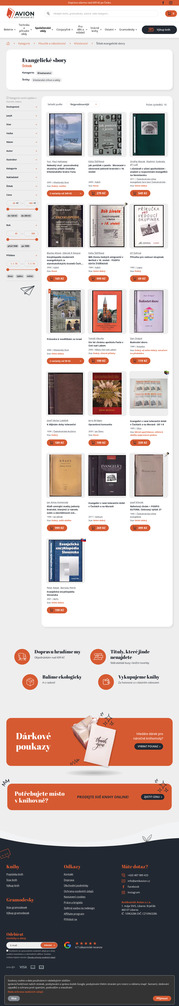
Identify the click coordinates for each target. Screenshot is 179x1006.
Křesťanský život (61, 182)
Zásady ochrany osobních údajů (41, 957)
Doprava (69, 880)
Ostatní (109, 29)
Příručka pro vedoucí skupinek (147, 256)
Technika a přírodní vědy (24, 29)
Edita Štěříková (96, 161)
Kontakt (68, 874)
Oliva (139, 428)
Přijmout (162, 998)
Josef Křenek (136, 502)
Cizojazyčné (63, 29)
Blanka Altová (54, 253)
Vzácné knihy (95, 30)
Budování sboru (138, 342)
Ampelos (141, 346)
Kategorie (24, 43)
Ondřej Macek (137, 161)
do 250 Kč (26, 215)
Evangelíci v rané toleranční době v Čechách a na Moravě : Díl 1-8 (148, 423)
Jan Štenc (99, 431)
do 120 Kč (12, 215)
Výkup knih (12, 885)
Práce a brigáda (73, 902)
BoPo (55, 598)
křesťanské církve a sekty (46, 80)
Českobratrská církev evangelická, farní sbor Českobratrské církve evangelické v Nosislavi (147, 182)
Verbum (99, 516)
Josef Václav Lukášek (57, 420)
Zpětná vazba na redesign (79, 908)
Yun (49, 161)
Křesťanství (81, 43)
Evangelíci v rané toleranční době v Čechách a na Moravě (106, 504)
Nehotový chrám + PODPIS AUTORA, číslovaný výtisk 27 (145, 508)
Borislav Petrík (68, 587)
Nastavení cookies (74, 897)
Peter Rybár (53, 587)
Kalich (98, 182)
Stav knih (11, 880)
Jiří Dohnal (135, 253)
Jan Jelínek (58, 516)
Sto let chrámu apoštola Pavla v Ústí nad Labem (105, 344)
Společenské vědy (43, 30)
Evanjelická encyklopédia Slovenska (60, 593)
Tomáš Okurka (96, 338)
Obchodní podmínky (76, 885)
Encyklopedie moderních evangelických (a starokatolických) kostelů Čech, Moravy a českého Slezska (64, 260)
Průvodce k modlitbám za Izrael (64, 338)
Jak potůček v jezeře (106, 168)
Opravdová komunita (100, 424)
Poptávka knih (14, 874)
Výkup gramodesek (17, 913)
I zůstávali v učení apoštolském (148, 171)
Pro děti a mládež (80, 29)
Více (13, 998)
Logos (139, 267)
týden (20, 276)
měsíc (30, 276)
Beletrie (8, 29)
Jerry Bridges (95, 420)
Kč (17, 203)
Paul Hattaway (59, 161)
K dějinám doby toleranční (61, 424)
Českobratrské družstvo (64, 431)
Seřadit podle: (55, 104)
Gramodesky (127, 29)
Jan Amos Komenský (57, 502)
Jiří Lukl (134, 164)
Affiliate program (74, 914)
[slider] (7, 209)
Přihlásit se (70, 919)
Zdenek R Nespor (71, 253)
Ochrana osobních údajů (78, 891)
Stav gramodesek (16, 907)
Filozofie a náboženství (52, 43)
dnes (10, 276)
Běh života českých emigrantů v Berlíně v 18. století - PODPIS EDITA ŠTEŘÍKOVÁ (105, 260)
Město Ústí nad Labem (105, 349)
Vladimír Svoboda (155, 161)
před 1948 (12, 245)
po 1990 (25, 245)
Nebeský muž (62, 168)
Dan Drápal (136, 338)
